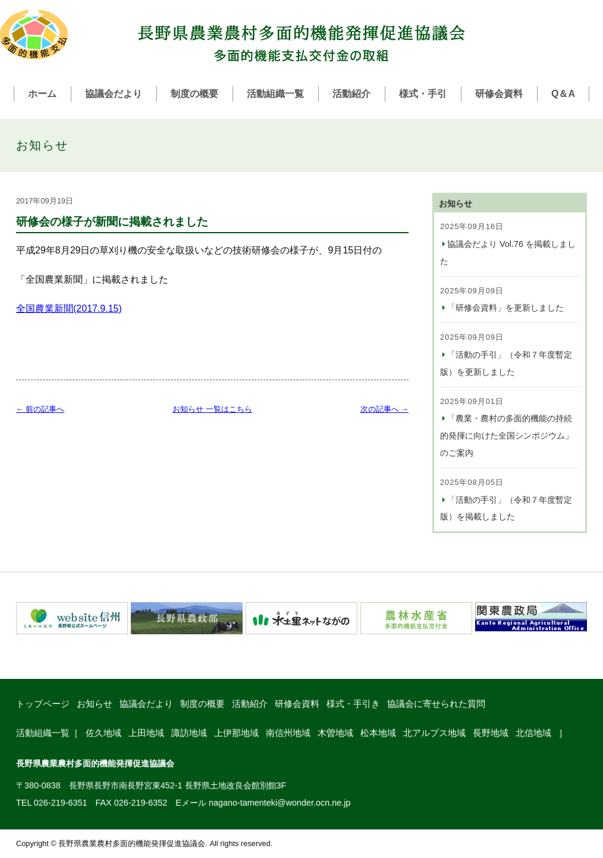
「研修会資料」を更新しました (505, 307)
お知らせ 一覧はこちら (212, 409)
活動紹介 (351, 94)
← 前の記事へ (40, 409)
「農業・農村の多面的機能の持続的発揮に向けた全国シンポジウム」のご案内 (506, 436)
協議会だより (113, 94)
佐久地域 (103, 733)
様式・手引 (423, 94)
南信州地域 (288, 733)
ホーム (42, 94)
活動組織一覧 (275, 94)
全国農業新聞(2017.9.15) (69, 308)
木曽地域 (335, 733)
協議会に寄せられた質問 (436, 704)
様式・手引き (353, 704)
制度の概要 (194, 94)
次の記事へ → (384, 409)
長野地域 (490, 733)
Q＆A (563, 94)
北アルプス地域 (434, 733)
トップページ (43, 704)
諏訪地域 (189, 733)
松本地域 (378, 733)
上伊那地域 (236, 733)
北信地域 (533, 733)
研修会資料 (499, 94)
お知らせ (94, 704)
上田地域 (146, 733)
